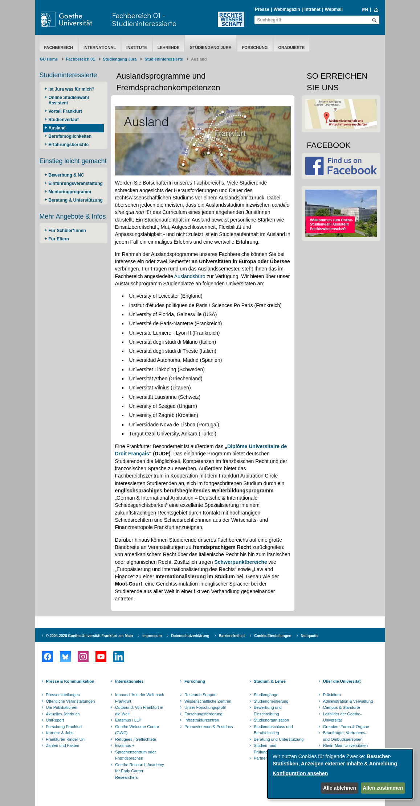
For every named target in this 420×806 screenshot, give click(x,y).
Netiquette (310, 636)
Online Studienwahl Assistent (69, 100)
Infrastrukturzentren (201, 720)
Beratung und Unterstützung (279, 739)
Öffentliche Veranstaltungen (70, 701)
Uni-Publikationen (61, 707)
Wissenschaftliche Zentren (207, 701)
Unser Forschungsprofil (205, 707)
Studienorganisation (271, 720)
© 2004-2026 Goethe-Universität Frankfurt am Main (89, 636)
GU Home (49, 59)
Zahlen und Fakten (62, 745)
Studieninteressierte (163, 59)
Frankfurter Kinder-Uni (66, 739)
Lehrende (169, 47)
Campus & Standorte (341, 707)
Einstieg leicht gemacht (73, 161)
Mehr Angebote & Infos (73, 216)
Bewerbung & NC (66, 175)
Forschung (255, 47)
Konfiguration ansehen (300, 773)
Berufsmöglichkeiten (70, 136)
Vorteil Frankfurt (65, 111)
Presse (262, 9)
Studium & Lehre (270, 681)
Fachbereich (58, 47)
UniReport (55, 720)
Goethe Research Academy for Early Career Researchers (139, 771)
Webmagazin (287, 9)
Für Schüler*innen (67, 230)
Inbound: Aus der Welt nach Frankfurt (139, 698)
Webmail (334, 9)
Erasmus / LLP (128, 720)
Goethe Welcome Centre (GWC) (137, 729)
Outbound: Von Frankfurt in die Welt (139, 710)
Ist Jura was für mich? (72, 89)
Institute (136, 47)
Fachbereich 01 (80, 59)
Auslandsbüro (189, 276)
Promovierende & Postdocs (208, 726)
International (99, 47)
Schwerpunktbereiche (240, 562)
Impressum (152, 636)
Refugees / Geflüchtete (135, 739)
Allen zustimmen (383, 788)
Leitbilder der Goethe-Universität (342, 717)
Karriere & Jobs (60, 733)
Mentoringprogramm (70, 191)
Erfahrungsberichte (69, 144)
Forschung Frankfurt (64, 726)
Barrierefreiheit (232, 636)
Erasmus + (124, 745)
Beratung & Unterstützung (76, 200)
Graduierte (291, 47)
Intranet (313, 9)
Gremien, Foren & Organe (346, 726)
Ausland (57, 128)
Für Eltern (59, 238)
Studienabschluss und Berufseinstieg (273, 729)
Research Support (200, 695)
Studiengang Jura (210, 47)
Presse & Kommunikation (70, 681)
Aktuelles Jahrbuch (63, 714)
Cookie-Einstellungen (272, 636)
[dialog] (340, 774)
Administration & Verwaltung (348, 701)
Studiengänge (266, 695)
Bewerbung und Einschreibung (268, 710)
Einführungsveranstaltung (76, 183)
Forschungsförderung (203, 714)
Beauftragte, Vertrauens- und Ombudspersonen (345, 736)
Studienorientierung (271, 701)
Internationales (129, 681)
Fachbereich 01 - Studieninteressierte (144, 19)
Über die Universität (342, 681)
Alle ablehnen (339, 788)
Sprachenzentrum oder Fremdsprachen (135, 755)
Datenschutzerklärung (190, 636)
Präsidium (332, 695)
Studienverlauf (64, 119)
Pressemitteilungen (63, 695)
